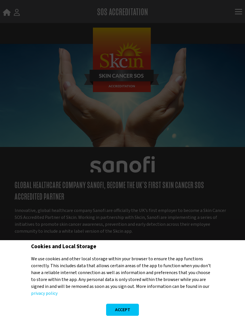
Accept (122, 310)
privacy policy (44, 293)
